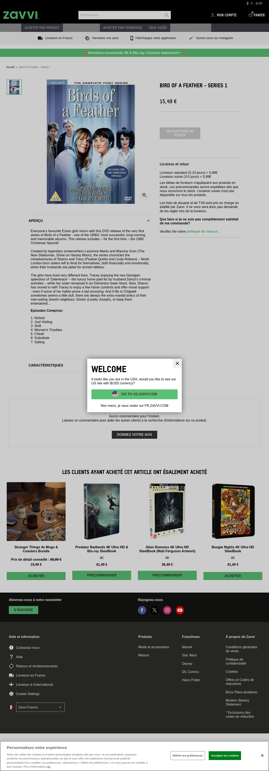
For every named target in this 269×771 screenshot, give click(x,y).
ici (48, 766)
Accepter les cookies (225, 755)
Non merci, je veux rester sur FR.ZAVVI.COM (134, 405)
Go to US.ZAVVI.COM (138, 394)
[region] (134, 756)
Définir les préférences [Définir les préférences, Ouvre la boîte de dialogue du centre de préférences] (188, 755)
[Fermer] (262, 755)
